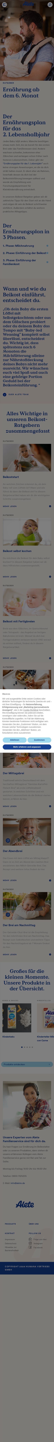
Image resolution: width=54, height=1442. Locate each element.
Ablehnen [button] (14, 740)
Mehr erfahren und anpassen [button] (27, 747)
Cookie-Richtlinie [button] (30, 710)
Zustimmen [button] (39, 740)
